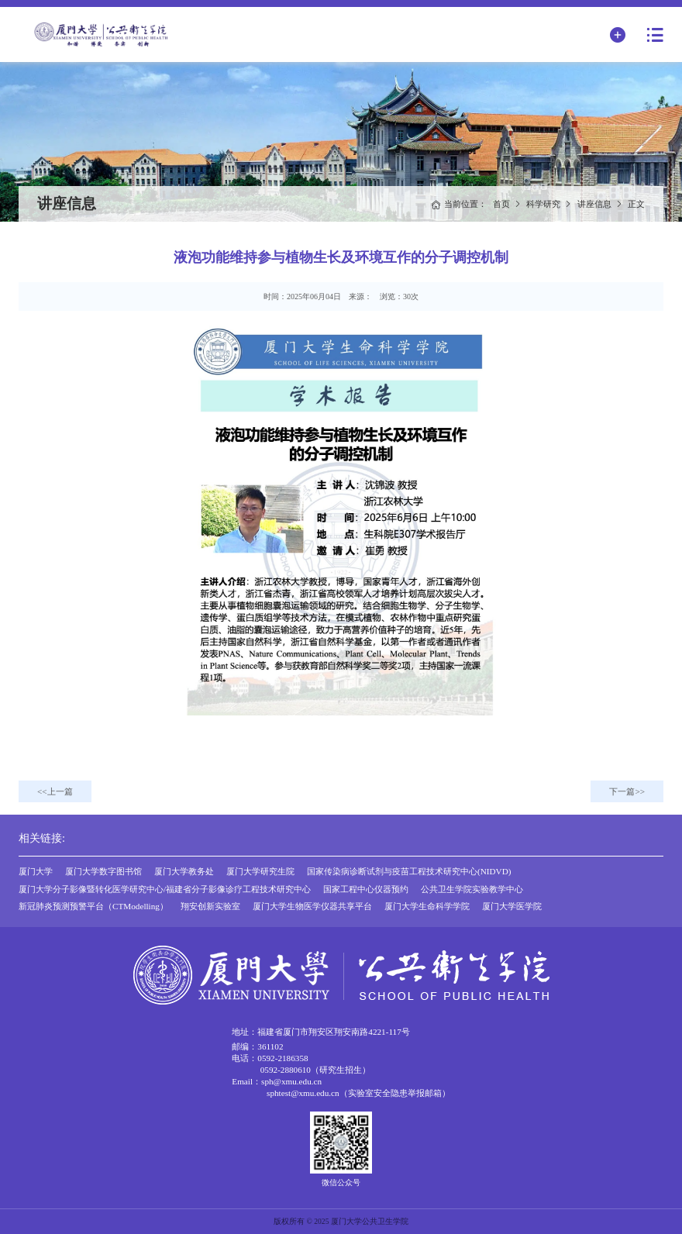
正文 (636, 204)
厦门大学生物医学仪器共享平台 (312, 906)
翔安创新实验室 (210, 906)
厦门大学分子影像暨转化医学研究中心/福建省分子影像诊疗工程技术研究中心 (165, 889)
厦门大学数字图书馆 (103, 871)
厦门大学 (36, 871)
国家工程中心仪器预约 (365, 889)
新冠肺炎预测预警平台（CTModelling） (93, 906)
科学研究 (543, 204)
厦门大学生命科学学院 (427, 906)
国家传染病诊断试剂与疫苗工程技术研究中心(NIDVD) (409, 871)
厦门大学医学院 (512, 906)
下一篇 (622, 791)
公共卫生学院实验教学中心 (472, 889)
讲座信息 (594, 204)
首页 (501, 204)
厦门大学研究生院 (260, 871)
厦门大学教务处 (184, 871)
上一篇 (60, 791)
